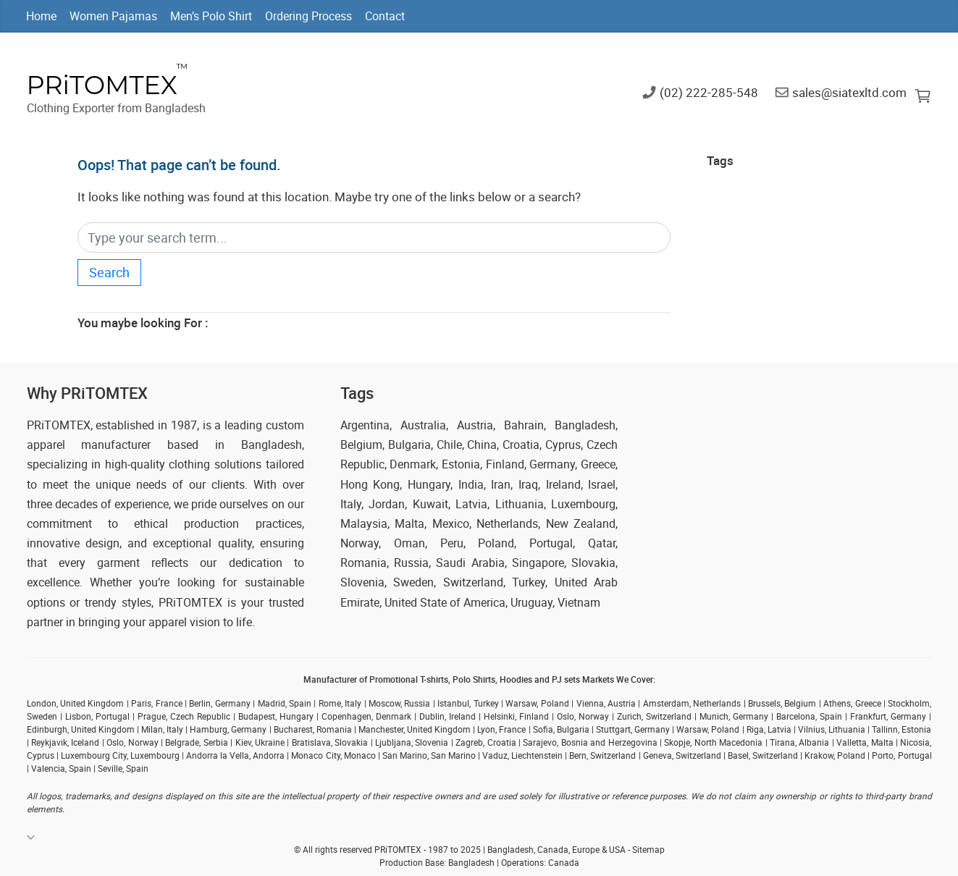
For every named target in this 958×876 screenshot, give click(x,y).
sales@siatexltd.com (849, 91)
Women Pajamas (113, 16)
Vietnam (579, 602)
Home (41, 16)
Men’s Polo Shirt (211, 16)
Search (109, 272)
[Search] (374, 237)
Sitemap (648, 849)
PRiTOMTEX (102, 85)
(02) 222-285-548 (709, 91)
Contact (385, 16)
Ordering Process (308, 16)
